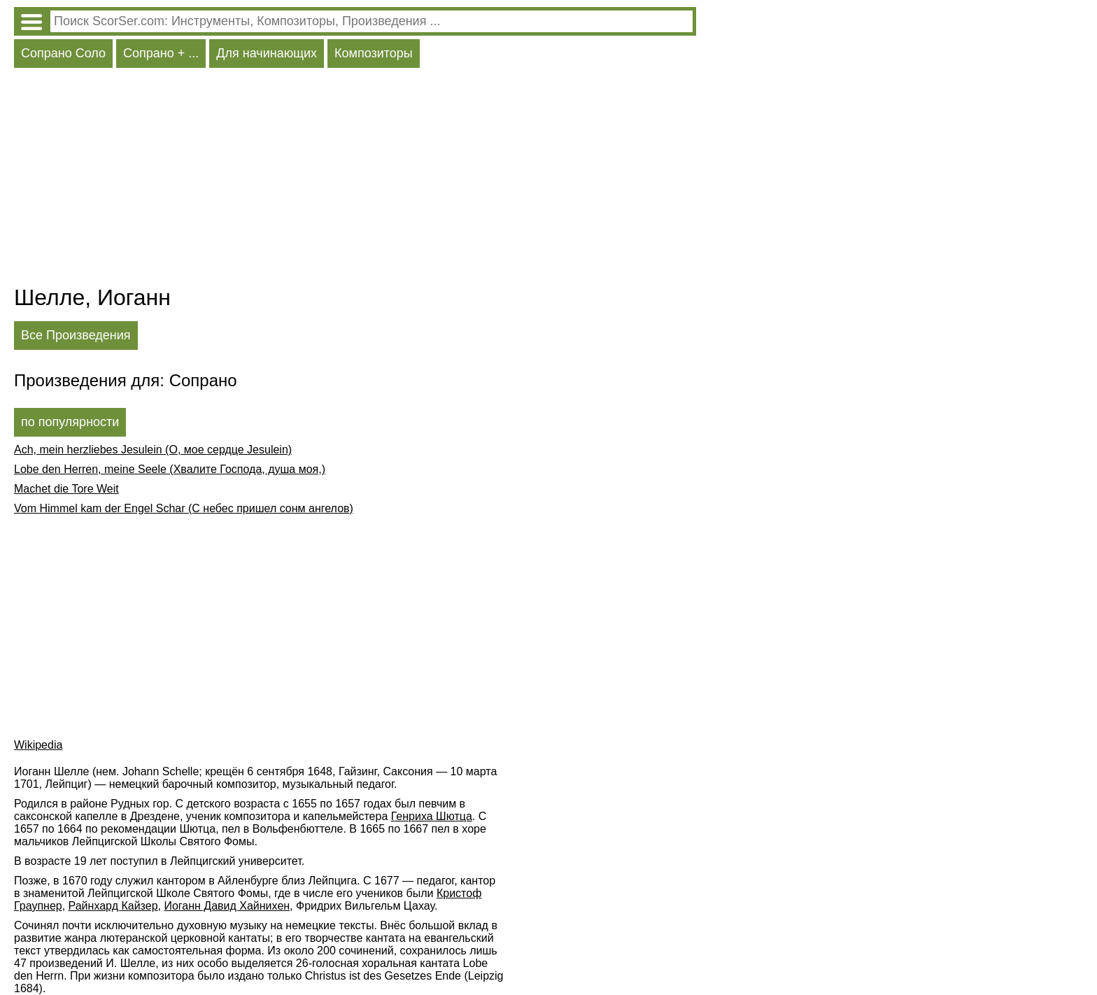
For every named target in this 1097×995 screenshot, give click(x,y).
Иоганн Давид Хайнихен (227, 906)
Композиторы (373, 53)
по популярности (70, 422)
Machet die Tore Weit (66, 489)
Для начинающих (266, 53)
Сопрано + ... (161, 53)
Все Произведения (76, 335)
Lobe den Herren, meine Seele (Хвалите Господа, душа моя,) (169, 469)
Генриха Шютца (431, 816)
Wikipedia (38, 745)
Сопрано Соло (63, 53)
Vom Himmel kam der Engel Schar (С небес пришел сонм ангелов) (183, 508)
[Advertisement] (355, 180)
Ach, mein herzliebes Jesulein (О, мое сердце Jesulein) (153, 450)
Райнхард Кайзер (113, 906)
